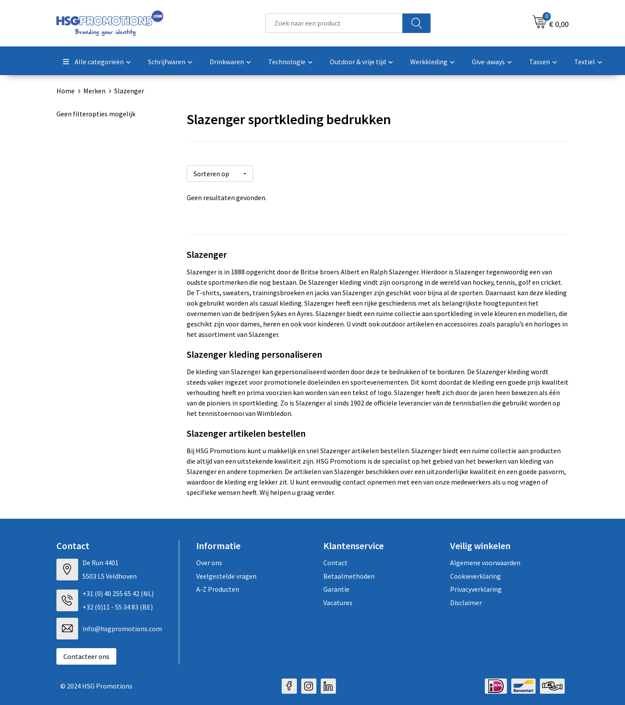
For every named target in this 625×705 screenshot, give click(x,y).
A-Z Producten (217, 586)
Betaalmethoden (349, 573)
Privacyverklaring (476, 586)
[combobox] (334, 23)
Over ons (209, 560)
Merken (94, 90)
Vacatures (337, 599)
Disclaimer (466, 599)
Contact (335, 560)
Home (65, 90)
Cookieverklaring (475, 573)
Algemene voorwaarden (485, 560)
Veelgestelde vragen (226, 573)
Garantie (336, 586)
